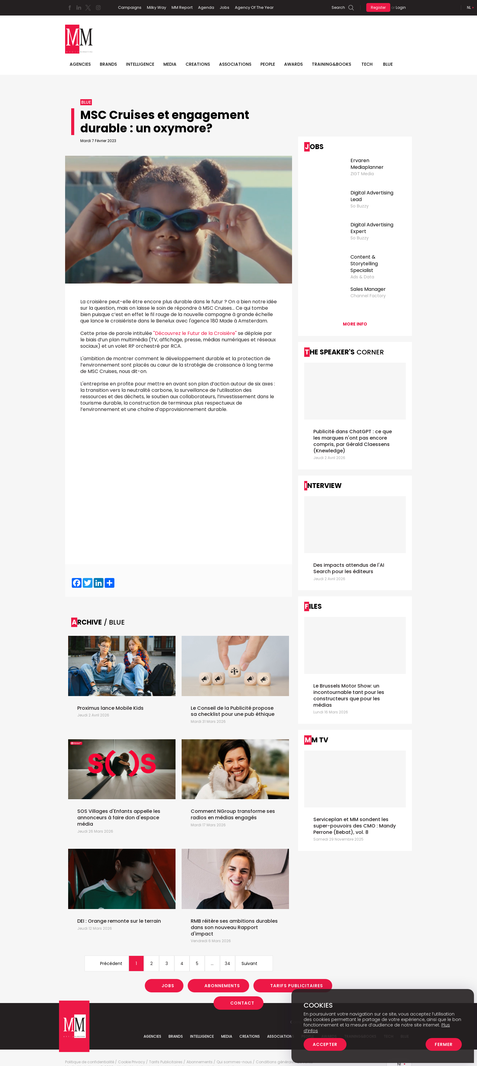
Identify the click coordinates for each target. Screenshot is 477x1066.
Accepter (325, 1044)
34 (227, 963)
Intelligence (140, 64)
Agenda (206, 7)
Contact (242, 1003)
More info (355, 324)
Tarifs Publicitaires (296, 986)
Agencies (80, 64)
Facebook (69, 7)
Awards (293, 64)
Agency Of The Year (254, 7)
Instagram (98, 7)
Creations (198, 64)
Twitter (87, 7)
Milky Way (156, 7)
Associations (235, 64)
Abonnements (222, 986)
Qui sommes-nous (234, 1062)
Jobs (224, 7)
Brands (108, 64)
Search (338, 7)
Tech (367, 64)
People (267, 64)
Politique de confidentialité (89, 1062)
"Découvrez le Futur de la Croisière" (195, 333)
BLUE (388, 64)
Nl (469, 7)
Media (169, 64)
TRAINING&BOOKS (331, 64)
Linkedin (78, 7)
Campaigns (129, 7)
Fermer (444, 1044)
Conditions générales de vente (284, 1062)
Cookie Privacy (131, 1062)
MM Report (182, 7)
